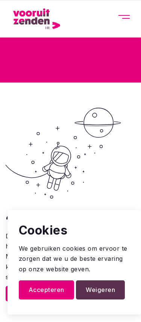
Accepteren (46, 289)
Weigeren (100, 289)
